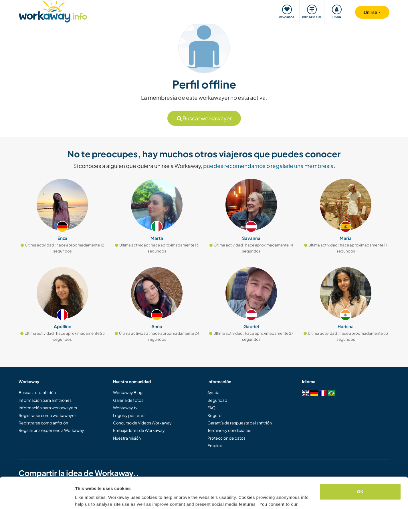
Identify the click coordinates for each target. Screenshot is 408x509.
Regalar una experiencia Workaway (51, 430)
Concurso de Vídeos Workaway (142, 422)
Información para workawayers (48, 407)
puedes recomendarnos (234, 165)
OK (360, 462)
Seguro (214, 415)
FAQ (211, 407)
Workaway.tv (125, 407)
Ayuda (213, 392)
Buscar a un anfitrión (37, 392)
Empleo (214, 445)
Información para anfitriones (45, 400)
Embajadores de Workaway (139, 430)
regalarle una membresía (302, 165)
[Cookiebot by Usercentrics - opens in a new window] (37, 498)
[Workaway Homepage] (53, 10)
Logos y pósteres (129, 415)
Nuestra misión (127, 438)
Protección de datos (226, 438)
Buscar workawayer (204, 118)
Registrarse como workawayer (47, 415)
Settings (83, 497)
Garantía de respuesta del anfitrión (239, 422)
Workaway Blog (127, 392)
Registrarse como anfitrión (43, 422)
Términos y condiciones (229, 430)
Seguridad (217, 400)
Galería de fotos (128, 400)
